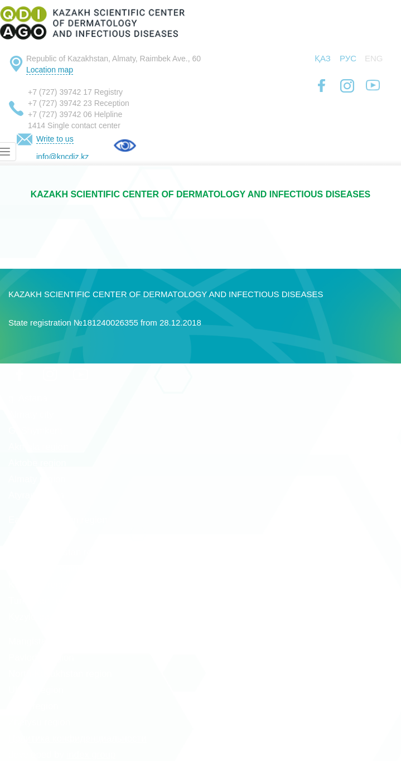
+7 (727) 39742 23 (60, 103)
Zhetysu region (39, 722)
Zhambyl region (40, 536)
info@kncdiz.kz (62, 156)
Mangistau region (44, 641)
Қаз (323, 58)
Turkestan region (43, 600)
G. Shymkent (35, 430)
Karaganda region (45, 568)
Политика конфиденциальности (77, 738)
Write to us (55, 138)
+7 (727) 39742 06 (60, 114)
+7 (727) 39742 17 (60, 92)
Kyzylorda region (43, 617)
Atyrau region (36, 495)
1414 (36, 125)
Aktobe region (37, 463)
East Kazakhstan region (57, 520)
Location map (49, 69)
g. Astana (27, 398)
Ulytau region (36, 690)
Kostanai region (41, 584)
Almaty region (37, 479)
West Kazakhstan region (59, 552)
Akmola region (38, 447)
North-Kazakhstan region (60, 673)
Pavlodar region (41, 657)
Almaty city (31, 414)
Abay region (33, 706)
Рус (348, 58)
